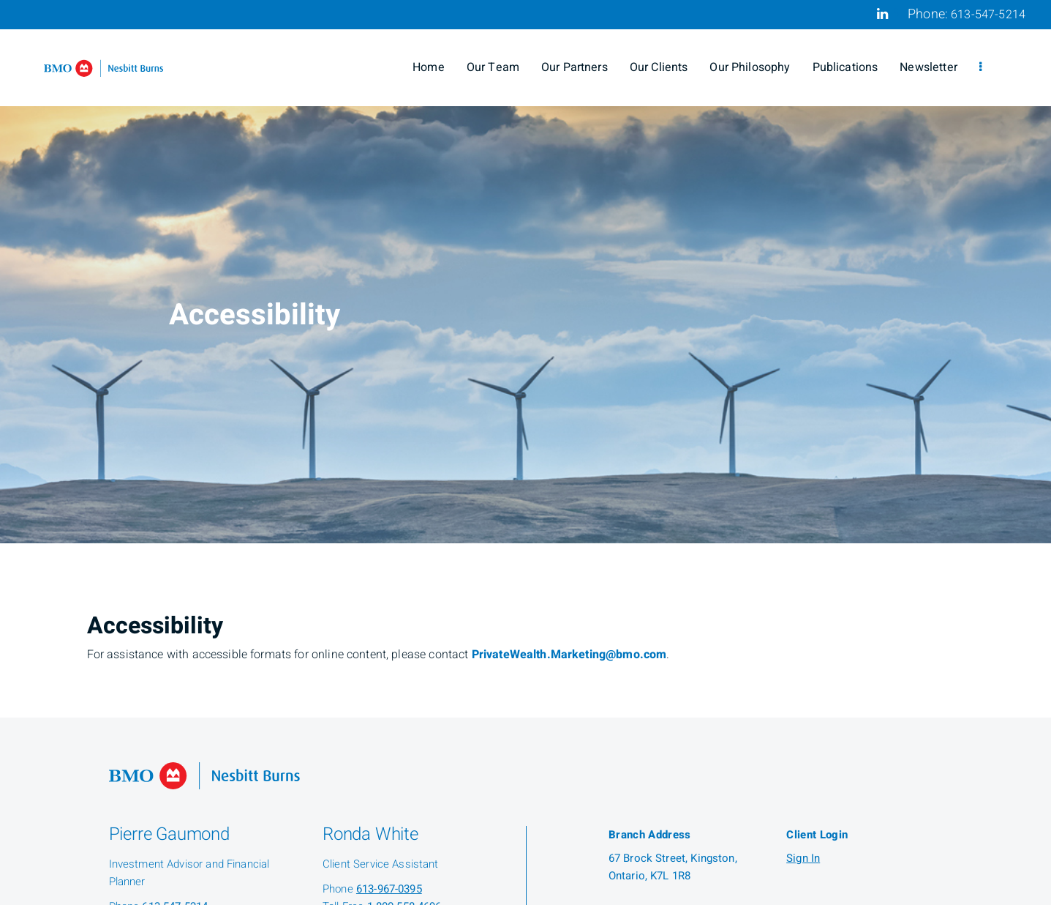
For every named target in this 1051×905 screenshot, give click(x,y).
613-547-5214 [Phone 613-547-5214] (988, 14)
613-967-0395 (389, 889)
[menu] (980, 67)
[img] (525, 271)
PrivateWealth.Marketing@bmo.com (569, 654)
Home (429, 67)
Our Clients (659, 67)
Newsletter (928, 67)
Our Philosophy (749, 67)
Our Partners (574, 67)
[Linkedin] (882, 14)
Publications (845, 67)
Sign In (803, 858)
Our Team (493, 67)
